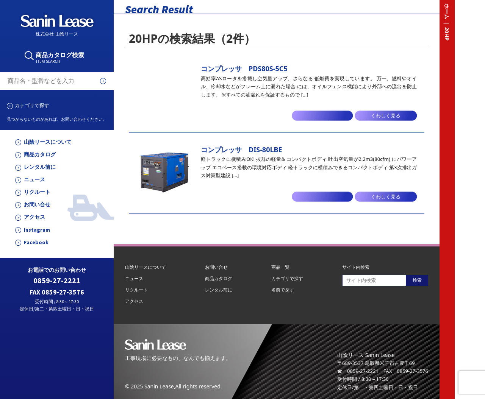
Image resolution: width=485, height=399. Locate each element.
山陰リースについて (48, 142)
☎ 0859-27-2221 (358, 371)
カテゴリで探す (32, 105)
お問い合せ (37, 204)
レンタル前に (40, 167)
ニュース (34, 179)
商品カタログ (40, 154)
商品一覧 (280, 267)
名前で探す (282, 290)
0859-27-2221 (56, 281)
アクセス (34, 217)
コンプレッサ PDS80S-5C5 (244, 68)
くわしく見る (386, 115)
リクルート (37, 192)
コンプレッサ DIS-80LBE (241, 149)
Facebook (36, 242)
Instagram (37, 230)
